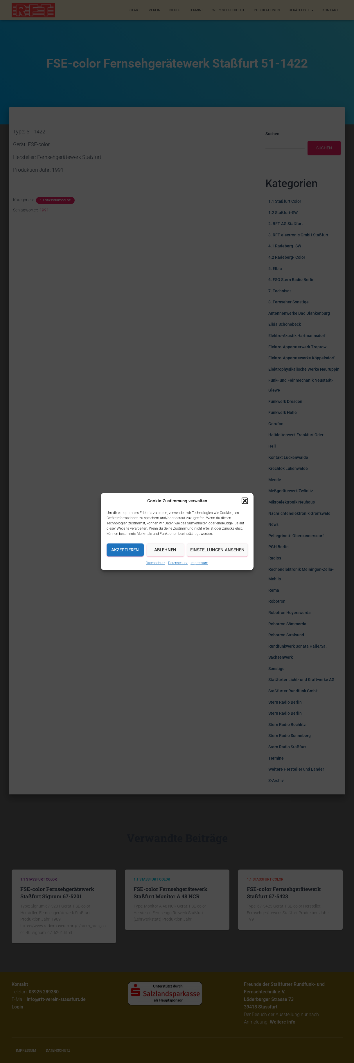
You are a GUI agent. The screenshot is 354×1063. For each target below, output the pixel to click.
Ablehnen (165, 550)
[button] (245, 501)
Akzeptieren (125, 550)
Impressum (199, 563)
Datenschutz (155, 563)
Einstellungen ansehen (217, 550)
